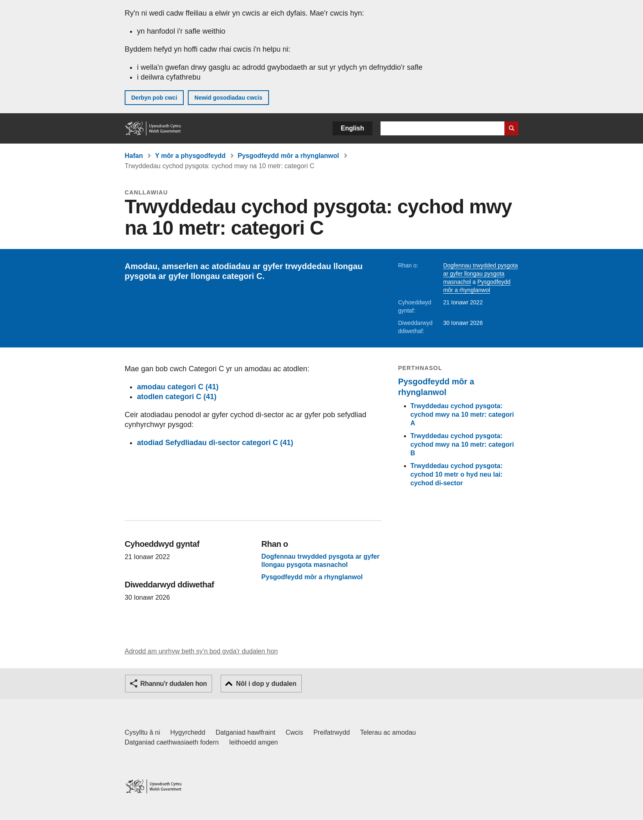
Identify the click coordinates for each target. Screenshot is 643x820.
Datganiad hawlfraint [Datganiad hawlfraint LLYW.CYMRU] (246, 732)
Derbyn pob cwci (154, 97)
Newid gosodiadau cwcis (228, 97)
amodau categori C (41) (178, 387)
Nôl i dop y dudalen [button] (266, 683)
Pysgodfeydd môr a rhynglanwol (288, 155)
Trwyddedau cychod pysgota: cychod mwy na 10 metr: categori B (462, 444)
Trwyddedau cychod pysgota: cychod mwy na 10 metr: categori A (462, 414)
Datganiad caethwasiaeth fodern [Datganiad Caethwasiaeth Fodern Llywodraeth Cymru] (172, 742)
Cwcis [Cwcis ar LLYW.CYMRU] (294, 732)
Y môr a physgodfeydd (190, 155)
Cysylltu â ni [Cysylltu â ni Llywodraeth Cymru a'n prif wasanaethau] (142, 732)
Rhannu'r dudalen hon (173, 683)
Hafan (134, 155)
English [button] (352, 128)
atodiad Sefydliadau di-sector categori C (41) (215, 443)
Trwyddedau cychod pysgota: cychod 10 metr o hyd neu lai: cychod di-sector (456, 474)
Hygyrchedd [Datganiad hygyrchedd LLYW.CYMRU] (187, 732)
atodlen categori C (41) (177, 397)
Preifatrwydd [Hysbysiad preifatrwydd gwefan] (331, 732)
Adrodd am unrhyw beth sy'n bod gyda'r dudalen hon (201, 651)
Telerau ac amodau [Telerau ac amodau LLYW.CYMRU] (388, 732)
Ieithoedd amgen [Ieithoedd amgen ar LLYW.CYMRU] (253, 742)
